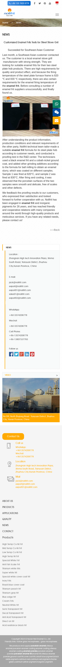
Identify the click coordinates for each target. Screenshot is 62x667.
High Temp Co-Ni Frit (12, 544)
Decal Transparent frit (12, 613)
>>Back (55, 229)
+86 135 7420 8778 (19, 3)
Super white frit (9, 572)
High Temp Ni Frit (10, 556)
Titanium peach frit (11, 588)
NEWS (5, 525)
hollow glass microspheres (28, 641)
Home (5, 22)
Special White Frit (11, 560)
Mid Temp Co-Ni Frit (12, 548)
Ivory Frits (6, 580)
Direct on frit (8, 621)
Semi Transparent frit (12, 609)
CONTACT (7, 531)
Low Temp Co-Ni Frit (12, 552)
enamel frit (13, 86)
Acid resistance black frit (14, 625)
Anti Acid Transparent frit (14, 617)
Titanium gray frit (10, 593)
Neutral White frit (10, 605)
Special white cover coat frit (16, 576)
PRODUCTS (8, 507)
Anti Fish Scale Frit (11, 564)
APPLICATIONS (10, 513)
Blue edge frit (9, 597)
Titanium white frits (11, 568)
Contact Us (13, 436)
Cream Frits (8, 601)
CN (57, 3)
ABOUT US (7, 501)
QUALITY (6, 519)
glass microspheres (49, 641)
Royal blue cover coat (13, 584)
